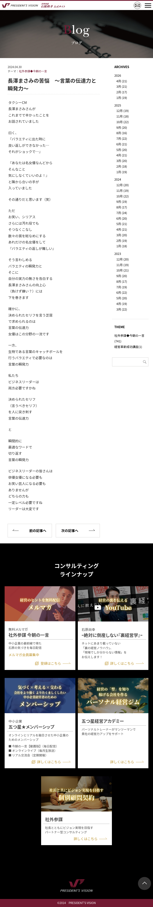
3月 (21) (121, 86)
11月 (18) (122, 116)
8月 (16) (121, 133)
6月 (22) (121, 292)
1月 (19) (121, 98)
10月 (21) (122, 270)
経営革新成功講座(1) (128, 347)
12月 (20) (122, 185)
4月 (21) (121, 81)
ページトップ (144, 883)
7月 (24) (121, 213)
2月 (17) (121, 92)
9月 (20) (121, 127)
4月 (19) (121, 304)
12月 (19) (122, 111)
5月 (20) (121, 150)
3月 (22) (121, 309)
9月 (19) (121, 201)
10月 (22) (122, 122)
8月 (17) (121, 207)
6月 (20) (121, 218)
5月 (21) (121, 224)
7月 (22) (121, 138)
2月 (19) (121, 240)
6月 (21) (121, 144)
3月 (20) (121, 161)
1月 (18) (121, 246)
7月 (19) (121, 287)
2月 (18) (121, 166)
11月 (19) (122, 190)
